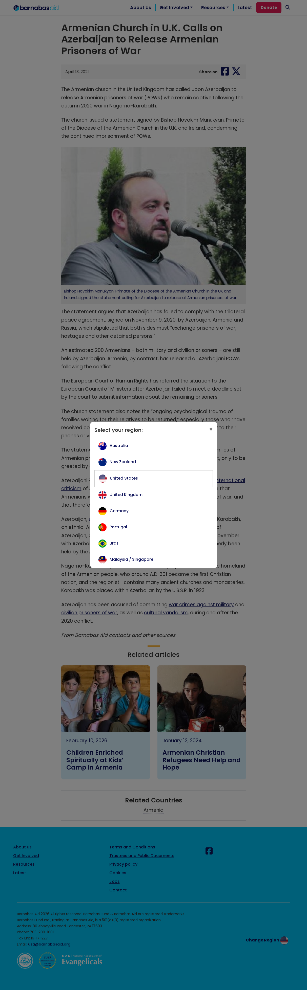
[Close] (211, 429)
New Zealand (123, 462)
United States (124, 478)
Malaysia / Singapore (131, 559)
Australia (119, 445)
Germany (119, 511)
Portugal (118, 527)
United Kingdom (126, 495)
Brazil (115, 543)
